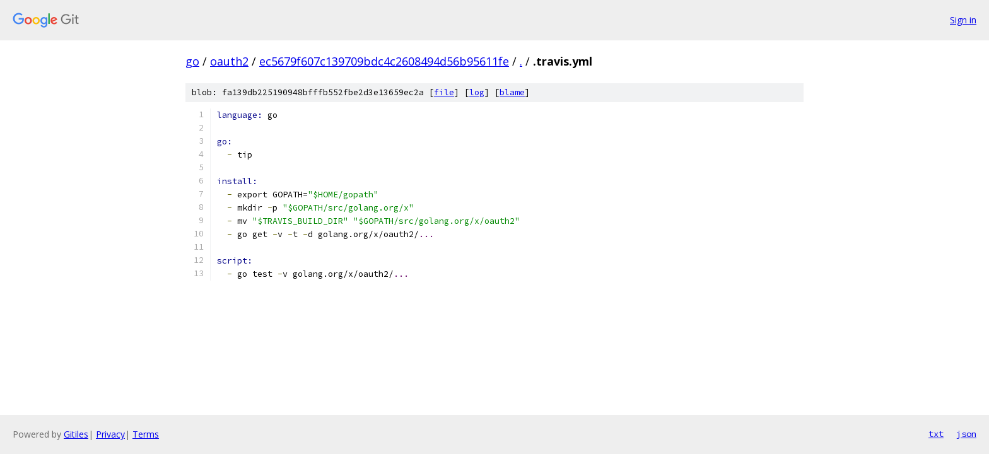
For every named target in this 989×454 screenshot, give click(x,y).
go (192, 61)
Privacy (110, 434)
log (476, 92)
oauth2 (229, 61)
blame (512, 92)
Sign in (963, 20)
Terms (145, 434)
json (966, 433)
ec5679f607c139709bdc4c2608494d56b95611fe (384, 61)
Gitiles (76, 434)
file (444, 92)
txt (936, 433)
